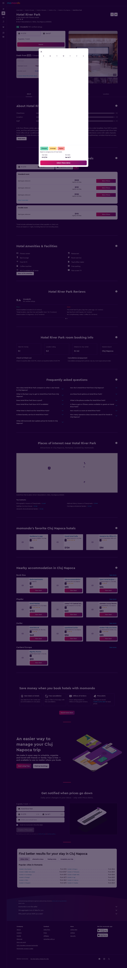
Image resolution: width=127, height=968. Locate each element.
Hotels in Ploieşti (24, 877)
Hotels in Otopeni (24, 883)
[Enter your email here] (42, 819)
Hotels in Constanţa (25, 874)
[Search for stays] (3, 13)
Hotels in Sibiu (23, 880)
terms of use (41, 834)
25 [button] (60, 66)
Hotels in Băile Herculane (27, 872)
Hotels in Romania (41, 10)
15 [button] (46, 61)
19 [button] (31, 66)
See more (112, 575)
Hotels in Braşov (72, 869)
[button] (3, 3)
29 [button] (46, 71)
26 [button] (32, 71)
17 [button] (55, 61)
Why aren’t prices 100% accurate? (68, 914)
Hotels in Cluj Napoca (64, 10)
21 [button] (41, 66)
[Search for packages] (3, 21)
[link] (38, 590)
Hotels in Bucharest (25, 869)
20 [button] (36, 66)
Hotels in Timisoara (73, 872)
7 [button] (41, 56)
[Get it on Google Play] (102, 930)
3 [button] (55, 52)
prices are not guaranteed (59, 901)
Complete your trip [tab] (67, 859)
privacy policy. (52, 834)
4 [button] (60, 52)
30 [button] (51, 71)
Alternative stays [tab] (37, 859)
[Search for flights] (3, 9)
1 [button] (95, 52)
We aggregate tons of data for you (68, 910)
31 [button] (55, 71)
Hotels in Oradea (72, 883)
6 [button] (36, 56)
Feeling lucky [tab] (52, 859)
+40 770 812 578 (22, 24)
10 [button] (55, 56)
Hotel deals (19, 10)
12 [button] (31, 61)
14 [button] (41, 61)
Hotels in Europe (29, 10)
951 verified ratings (35, 27)
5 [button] (31, 56)
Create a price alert (99, 701)
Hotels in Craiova (72, 880)
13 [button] (36, 61)
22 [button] (46, 66)
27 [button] (36, 71)
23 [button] (51, 66)
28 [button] (41, 71)
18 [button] (60, 61)
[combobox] (42, 808)
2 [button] (50, 52)
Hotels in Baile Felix (73, 874)
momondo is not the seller (68, 907)
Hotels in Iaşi (71, 877)
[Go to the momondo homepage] (13, 3)
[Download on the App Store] (102, 935)
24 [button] (55, 66)
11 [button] (60, 56)
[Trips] (3, 27)
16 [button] (50, 61)
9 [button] (50, 56)
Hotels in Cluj (52, 10)
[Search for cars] (3, 17)
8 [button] (95, 56)
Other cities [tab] (24, 859)
